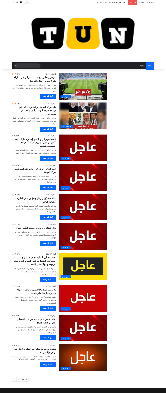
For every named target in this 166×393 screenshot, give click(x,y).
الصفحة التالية (20, 379)
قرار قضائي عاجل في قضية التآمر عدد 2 (36, 227)
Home (150, 66)
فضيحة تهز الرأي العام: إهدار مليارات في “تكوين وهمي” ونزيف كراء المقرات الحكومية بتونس (35, 142)
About (142, 66)
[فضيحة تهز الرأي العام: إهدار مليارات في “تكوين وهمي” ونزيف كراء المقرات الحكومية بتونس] (83, 148)
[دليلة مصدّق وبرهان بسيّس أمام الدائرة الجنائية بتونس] (83, 207)
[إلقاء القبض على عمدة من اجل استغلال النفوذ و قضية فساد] (83, 328)
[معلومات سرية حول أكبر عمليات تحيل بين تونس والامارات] (83, 357)
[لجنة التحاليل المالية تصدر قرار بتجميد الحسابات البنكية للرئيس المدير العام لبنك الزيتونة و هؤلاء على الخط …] (83, 266)
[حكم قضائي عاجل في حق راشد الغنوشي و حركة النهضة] (83, 177)
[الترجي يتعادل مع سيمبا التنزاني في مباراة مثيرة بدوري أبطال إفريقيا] (83, 86)
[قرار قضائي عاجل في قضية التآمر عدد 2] (83, 236)
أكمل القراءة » (48, 96)
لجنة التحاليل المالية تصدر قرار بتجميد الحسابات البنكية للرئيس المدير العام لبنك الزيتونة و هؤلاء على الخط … (35, 261)
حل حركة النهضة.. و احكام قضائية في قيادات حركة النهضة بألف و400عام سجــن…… (37, 110)
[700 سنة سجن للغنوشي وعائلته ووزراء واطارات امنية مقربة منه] (83, 298)
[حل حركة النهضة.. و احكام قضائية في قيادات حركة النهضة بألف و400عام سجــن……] (83, 115)
